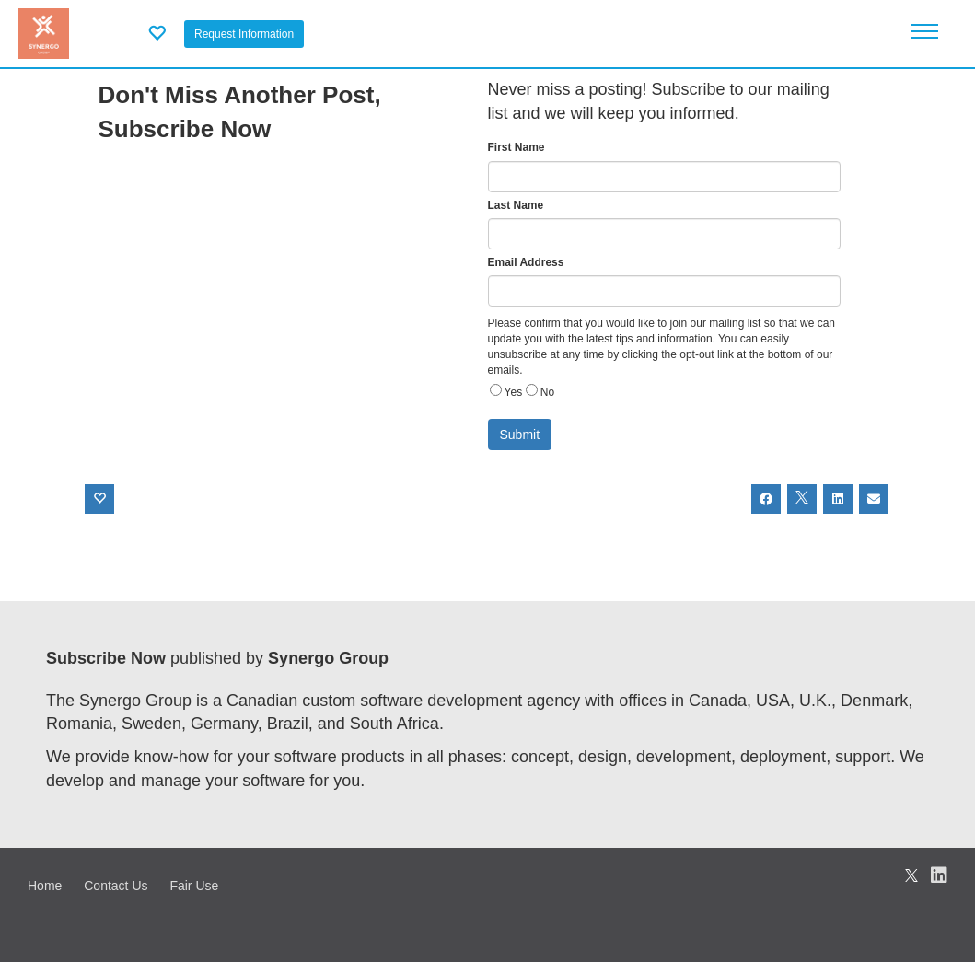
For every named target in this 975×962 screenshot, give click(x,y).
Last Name (516, 205)
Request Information (244, 34)
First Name (516, 147)
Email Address (526, 262)
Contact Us (115, 885)
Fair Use (193, 885)
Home (45, 885)
